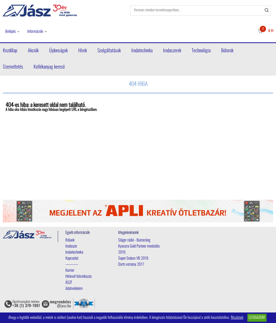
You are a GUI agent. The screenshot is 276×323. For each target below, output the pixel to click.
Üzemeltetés (13, 67)
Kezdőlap (10, 51)
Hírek (82, 51)
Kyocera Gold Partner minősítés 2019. (139, 249)
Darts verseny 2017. (131, 264)
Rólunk (70, 240)
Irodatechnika (142, 51)
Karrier (69, 271)
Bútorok (227, 51)
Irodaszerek (172, 51)
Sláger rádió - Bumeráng (134, 240)
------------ (71, 264)
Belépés (10, 32)
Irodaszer (71, 246)
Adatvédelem (74, 289)
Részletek (237, 318)
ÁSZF (68, 283)
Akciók (33, 51)
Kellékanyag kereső (49, 67)
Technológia (201, 51)
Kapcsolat (71, 258)
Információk (35, 32)
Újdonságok (58, 51)
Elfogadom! (257, 318)
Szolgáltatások (109, 51)
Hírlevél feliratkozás (78, 277)
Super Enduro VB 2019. (133, 258)
